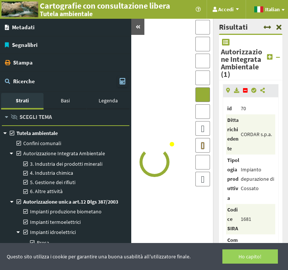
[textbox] (269, 9)
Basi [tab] (65, 100)
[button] (137, 27)
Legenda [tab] (108, 100)
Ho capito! (249, 256)
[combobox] (269, 9)
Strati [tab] (22, 100)
